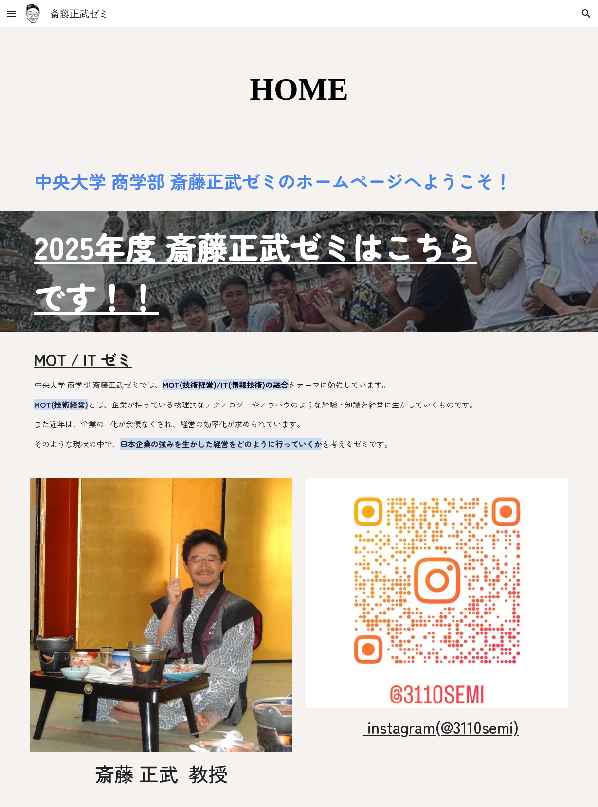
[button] (11, 13)
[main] (299, 89)
